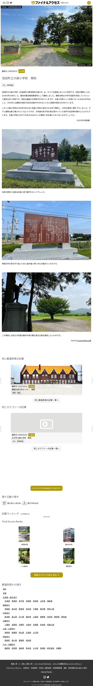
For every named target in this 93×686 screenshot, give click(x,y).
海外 (4, 589)
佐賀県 (14, 648)
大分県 (35, 648)
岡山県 (21, 632)
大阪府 (28, 624)
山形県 (42, 601)
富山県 (14, 616)
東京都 (42, 609)
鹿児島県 (50, 648)
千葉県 (35, 609)
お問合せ (26, 668)
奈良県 (42, 624)
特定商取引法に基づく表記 (77, 668)
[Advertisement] (46, 468)
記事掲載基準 (57, 668)
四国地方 (6, 636)
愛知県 (64, 616)
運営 (65, 668)
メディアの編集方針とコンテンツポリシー (67, 664)
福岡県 (7, 648)
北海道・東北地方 (10, 597)
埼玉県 (28, 609)
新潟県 (7, 616)
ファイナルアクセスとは (42, 664)
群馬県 (21, 609)
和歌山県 (50, 624)
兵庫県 (35, 624)
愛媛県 (21, 640)
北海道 (7, 601)
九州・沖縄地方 (9, 644)
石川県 (21, 616)
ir (19, 664)
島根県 (14, 632)
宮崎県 (42, 648)
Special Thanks (46, 672)
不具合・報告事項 (45, 668)
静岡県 (57, 616)
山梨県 (35, 616)
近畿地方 (6, 621)
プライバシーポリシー (14, 668)
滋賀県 (14, 624)
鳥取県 (7, 632)
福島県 (49, 601)
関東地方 (6, 605)
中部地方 (6, 613)
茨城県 (7, 609)
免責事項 (34, 668)
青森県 (14, 601)
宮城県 (28, 601)
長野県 (42, 616)
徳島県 (7, 640)
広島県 (28, 632)
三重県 (7, 624)
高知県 (28, 640)
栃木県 (14, 609)
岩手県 (21, 601)
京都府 (21, 624)
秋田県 (35, 601)
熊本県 (28, 648)
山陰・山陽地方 (9, 628)
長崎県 (21, 648)
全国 (4, 593)
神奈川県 (50, 609)
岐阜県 (49, 616)
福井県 (28, 616)
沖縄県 (58, 648)
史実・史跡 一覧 (27, 664)
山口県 (35, 632)
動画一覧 (14, 664)
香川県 (14, 640)
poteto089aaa (83, 340)
